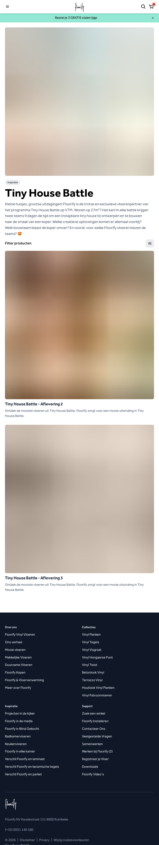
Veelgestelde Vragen (97, 736)
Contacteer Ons (93, 729)
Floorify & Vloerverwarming (24, 680)
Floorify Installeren (95, 721)
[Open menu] (7, 6)
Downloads (90, 767)
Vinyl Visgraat (91, 650)
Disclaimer (27, 840)
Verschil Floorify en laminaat (25, 759)
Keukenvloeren (16, 744)
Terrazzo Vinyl (92, 680)
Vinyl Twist (89, 665)
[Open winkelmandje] (151, 6)
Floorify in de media (19, 721)
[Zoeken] (143, 6)
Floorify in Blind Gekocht (22, 729)
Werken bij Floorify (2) (97, 751)
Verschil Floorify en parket (23, 774)
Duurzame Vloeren (18, 665)
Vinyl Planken (91, 634)
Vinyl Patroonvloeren (97, 695)
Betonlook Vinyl (93, 672)
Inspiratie (12, 182)
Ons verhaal (13, 642)
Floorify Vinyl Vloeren (20, 634)
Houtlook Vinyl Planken (98, 688)
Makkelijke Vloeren (18, 657)
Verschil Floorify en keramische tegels (32, 767)
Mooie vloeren (15, 650)
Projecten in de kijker (20, 713)
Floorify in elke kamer (20, 751)
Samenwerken (92, 744)
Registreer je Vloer (95, 759)
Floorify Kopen (15, 672)
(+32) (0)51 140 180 (19, 830)
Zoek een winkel (93, 713)
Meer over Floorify (18, 688)
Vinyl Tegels (90, 642)
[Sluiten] (153, 18)
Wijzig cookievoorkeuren (70, 840)
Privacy (44, 840)
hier (94, 18)
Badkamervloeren (18, 736)
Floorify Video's (93, 774)
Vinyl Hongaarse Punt (97, 657)
